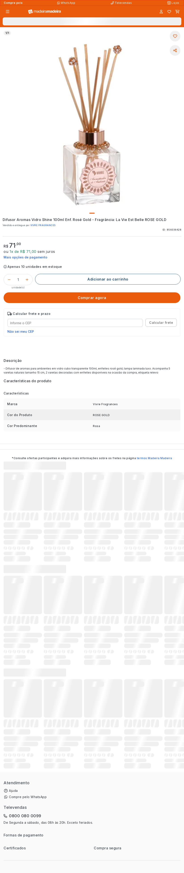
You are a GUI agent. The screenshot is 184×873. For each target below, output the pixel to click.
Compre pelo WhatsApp (28, 797)
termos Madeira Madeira (154, 458)
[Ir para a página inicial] (44, 11)
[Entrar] (161, 12)
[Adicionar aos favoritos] (175, 36)
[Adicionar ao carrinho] (108, 279)
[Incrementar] (27, 279)
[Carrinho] (177, 12)
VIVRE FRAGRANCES (43, 225)
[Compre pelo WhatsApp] (66, 2)
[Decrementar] (9, 279)
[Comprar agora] (92, 297)
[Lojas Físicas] (173, 2)
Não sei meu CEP (20, 331)
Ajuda (13, 791)
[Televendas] (122, 2)
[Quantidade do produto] (18, 279)
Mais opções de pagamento (25, 257)
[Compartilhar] (175, 50)
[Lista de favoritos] (169, 12)
